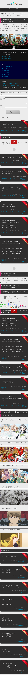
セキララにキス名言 (21, 672)
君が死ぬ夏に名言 (22, 656)
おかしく (14, 306)
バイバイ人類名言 (22, 561)
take (20, 305)
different (20, 302)
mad (5, 304)
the (25, 305)
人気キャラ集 (5, 74)
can (17, 302)
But (1, 302)
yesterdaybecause (7, 306)
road (14, 305)
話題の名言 (5, 76)
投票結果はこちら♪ (7, 58)
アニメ (10, 8)
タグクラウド (5, 72)
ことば (19, 306)
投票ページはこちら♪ (7, 56)
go (25, 301)
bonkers (14, 302)
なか (4, 306)
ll (3, 304)
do (23, 302)
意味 (16, 307)
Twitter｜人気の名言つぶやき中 (10, 83)
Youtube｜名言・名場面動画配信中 (11, 85)
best (11, 302)
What (4, 302)
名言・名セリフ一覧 (7, 66)
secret (16, 305)
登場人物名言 (5, 70)
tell (23, 305)
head (1, 304)
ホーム (3, 8)
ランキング (24, 8)
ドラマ (17, 8)
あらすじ (4, 68)
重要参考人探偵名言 (21, 609)
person (10, 304)
